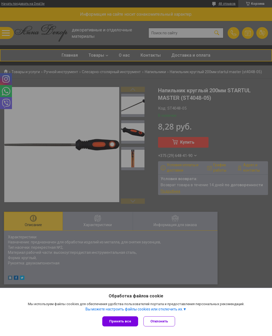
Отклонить (159, 321)
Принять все (120, 321)
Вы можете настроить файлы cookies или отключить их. (134, 309)
